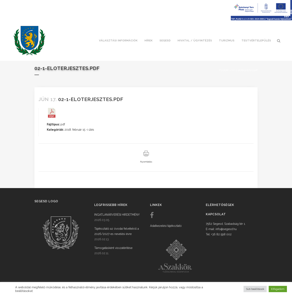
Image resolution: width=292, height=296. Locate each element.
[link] (29, 40)
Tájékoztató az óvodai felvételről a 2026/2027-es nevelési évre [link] (116, 231)
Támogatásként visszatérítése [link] (113, 248)
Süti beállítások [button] (255, 289)
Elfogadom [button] (277, 289)
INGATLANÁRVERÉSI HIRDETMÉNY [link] (117, 214)
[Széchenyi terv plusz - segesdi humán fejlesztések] (261, 19)
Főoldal (224, 70)
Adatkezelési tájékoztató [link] (166, 225)
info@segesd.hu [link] (226, 229)
